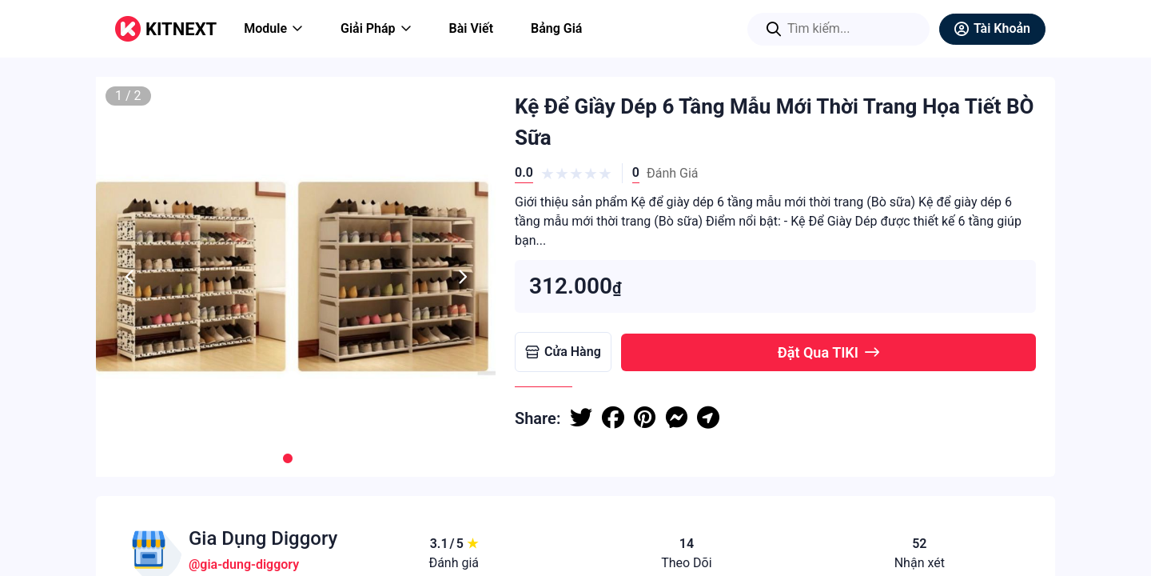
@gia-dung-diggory (244, 564)
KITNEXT (181, 29)
